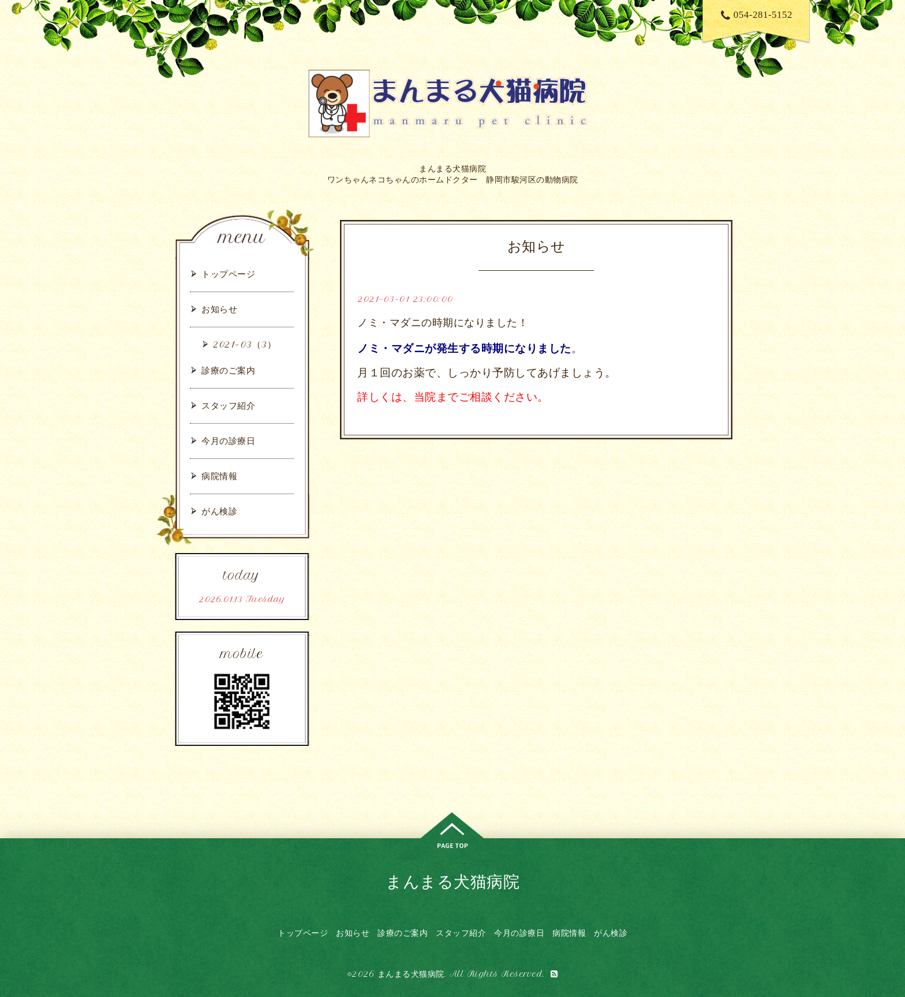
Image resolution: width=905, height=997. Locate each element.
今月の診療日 (228, 440)
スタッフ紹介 (228, 405)
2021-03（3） (244, 344)
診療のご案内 (228, 370)
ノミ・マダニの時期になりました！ (442, 322)
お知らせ (219, 309)
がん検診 (219, 511)
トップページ (228, 273)
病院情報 (219, 476)
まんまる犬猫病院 (452, 881)
